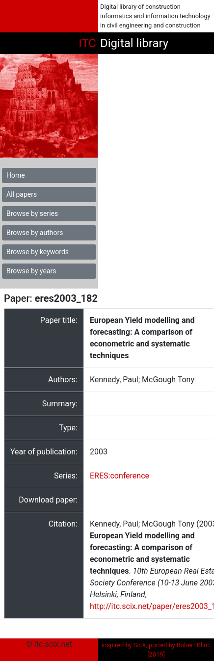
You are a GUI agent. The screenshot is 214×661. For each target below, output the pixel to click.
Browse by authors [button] (34, 233)
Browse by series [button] (32, 213)
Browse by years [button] (31, 271)
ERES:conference (119, 475)
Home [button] (15, 175)
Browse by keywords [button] (37, 252)
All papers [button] (21, 194)
